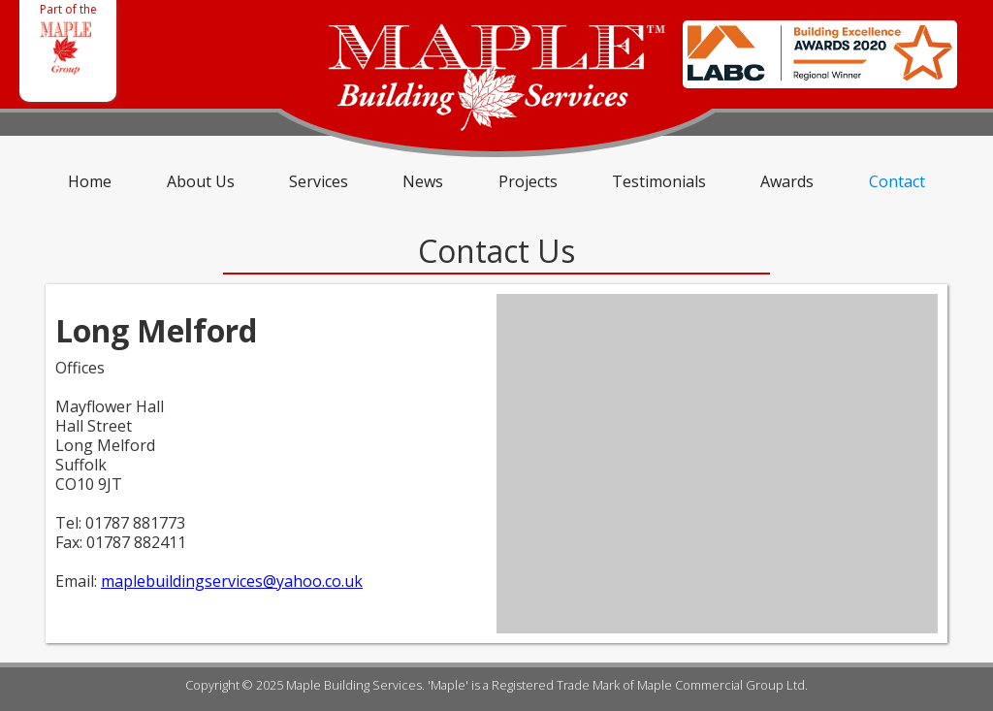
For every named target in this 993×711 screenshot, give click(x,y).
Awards (787, 181)
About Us (201, 181)
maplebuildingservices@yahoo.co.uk (232, 581)
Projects (528, 181)
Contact (897, 181)
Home (90, 181)
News (422, 181)
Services (318, 181)
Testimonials (659, 181)
